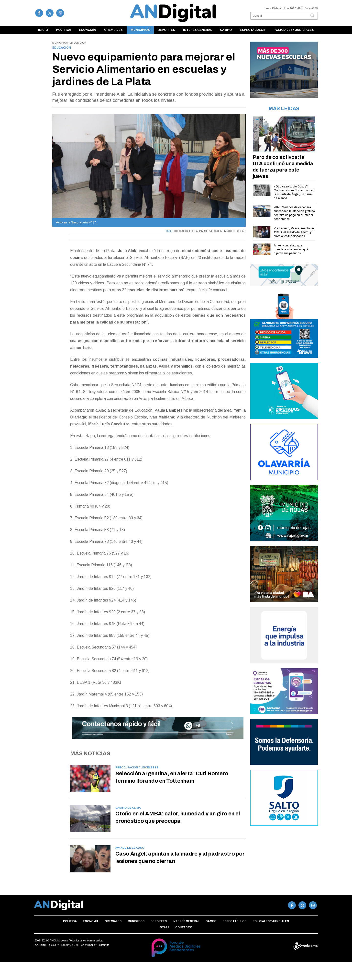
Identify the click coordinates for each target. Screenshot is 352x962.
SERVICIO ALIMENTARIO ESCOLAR (225, 231)
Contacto (183, 927)
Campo (226, 30)
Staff (164, 927)
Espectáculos (252, 30)
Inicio (43, 30)
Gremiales (113, 30)
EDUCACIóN (196, 231)
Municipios (140, 30)
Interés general (197, 30)
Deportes (166, 30)
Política (63, 30)
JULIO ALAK (181, 231)
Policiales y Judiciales (294, 30)
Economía (87, 30)
